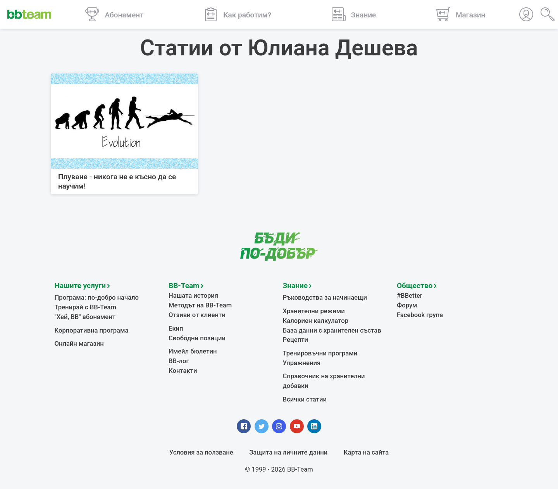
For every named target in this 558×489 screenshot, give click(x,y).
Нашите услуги (80, 285)
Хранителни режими (314, 311)
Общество (414, 285)
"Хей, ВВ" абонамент (85, 317)
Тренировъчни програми (320, 353)
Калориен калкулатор (316, 320)
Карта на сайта (366, 452)
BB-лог (179, 361)
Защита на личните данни (288, 452)
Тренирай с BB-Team (85, 307)
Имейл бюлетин (193, 351)
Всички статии (305, 399)
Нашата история (193, 295)
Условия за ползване (201, 452)
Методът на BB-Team (200, 305)
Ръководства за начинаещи (325, 297)
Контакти (183, 370)
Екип (176, 328)
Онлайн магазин (79, 343)
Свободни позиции (197, 338)
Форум (407, 305)
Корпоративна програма (92, 330)
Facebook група (420, 315)
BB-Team (184, 285)
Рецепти (295, 339)
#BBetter (409, 295)
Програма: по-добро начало (97, 297)
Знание (295, 285)
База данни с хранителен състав (332, 330)
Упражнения (302, 363)
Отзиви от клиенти (197, 315)
